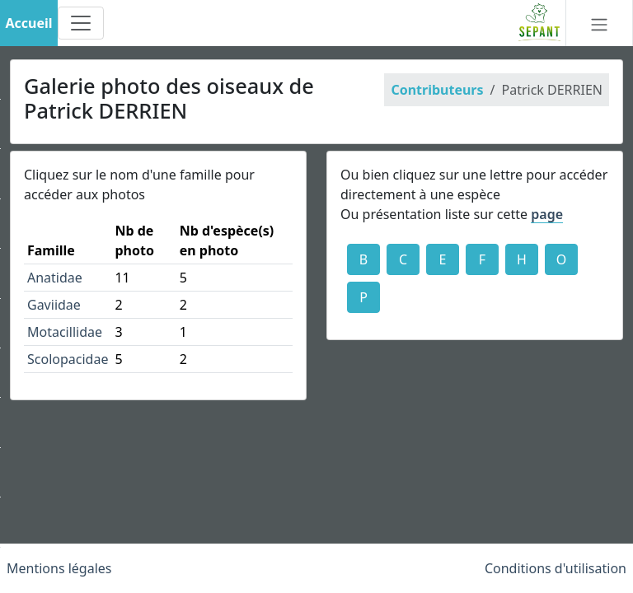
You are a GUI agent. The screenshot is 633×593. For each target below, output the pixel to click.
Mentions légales (59, 568)
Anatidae (54, 277)
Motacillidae (64, 332)
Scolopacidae (67, 359)
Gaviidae (54, 305)
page (547, 214)
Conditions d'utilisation (555, 568)
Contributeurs (437, 90)
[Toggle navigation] (81, 23)
